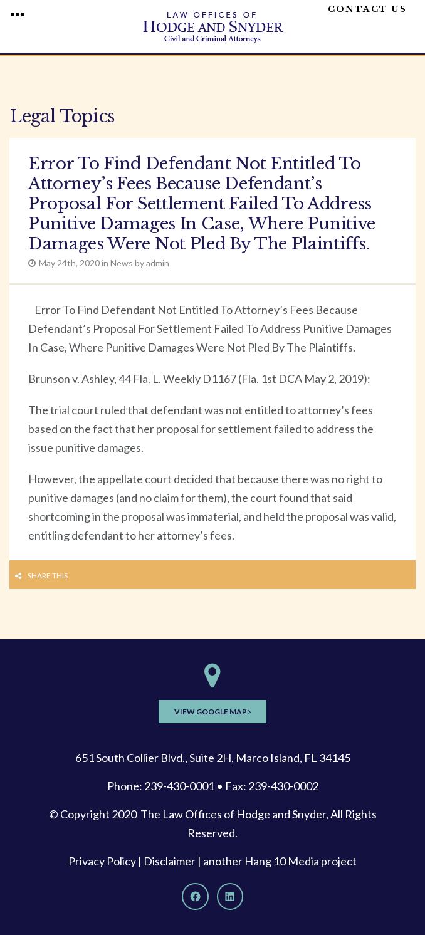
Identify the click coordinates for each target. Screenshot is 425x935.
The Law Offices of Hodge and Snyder (233, 814)
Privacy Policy (102, 861)
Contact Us (367, 9)
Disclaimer (170, 861)
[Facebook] (195, 896)
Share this (48, 575)
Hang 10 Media (281, 861)
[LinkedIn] (230, 896)
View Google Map (212, 711)
